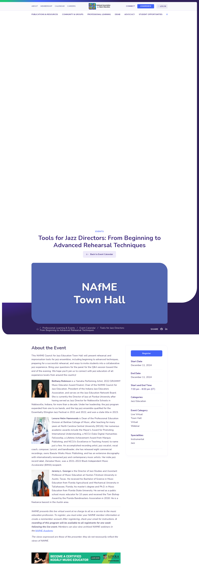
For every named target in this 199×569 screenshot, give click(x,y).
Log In (163, 6)
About (34, 6)
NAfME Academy (44, 530)
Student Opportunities (150, 14)
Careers (71, 6)
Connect (130, 6)
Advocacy (129, 14)
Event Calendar (87, 327)
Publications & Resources (44, 14)
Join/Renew (145, 6)
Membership (46, 6)
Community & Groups (72, 14)
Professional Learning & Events (58, 327)
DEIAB (117, 14)
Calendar (60, 6)
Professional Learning (99, 14)
